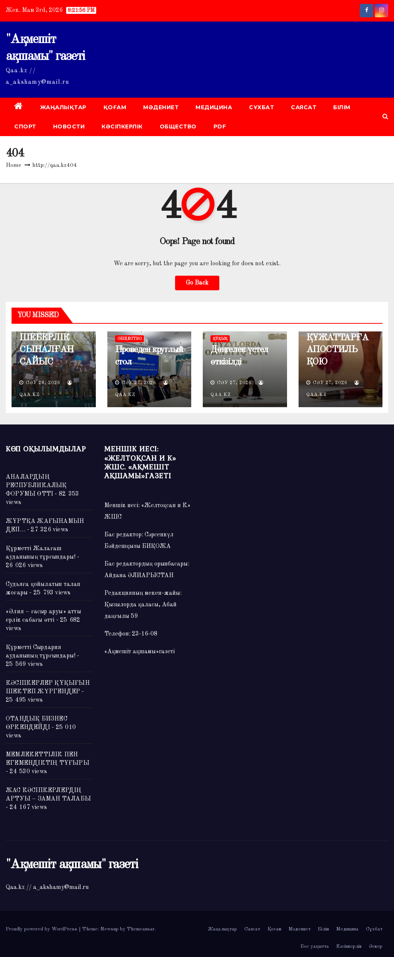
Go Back (197, 283)
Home (13, 165)
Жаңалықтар (63, 107)
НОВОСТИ (69, 126)
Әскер (375, 946)
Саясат (303, 107)
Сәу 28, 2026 (43, 383)
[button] (385, 117)
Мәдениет (161, 107)
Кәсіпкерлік (122, 126)
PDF (220, 126)
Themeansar (141, 929)
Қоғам (115, 107)
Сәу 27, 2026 (139, 383)
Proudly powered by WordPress (42, 929)
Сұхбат (261, 107)
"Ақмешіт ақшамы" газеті (72, 864)
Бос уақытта (315, 946)
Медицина (213, 107)
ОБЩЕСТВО (178, 126)
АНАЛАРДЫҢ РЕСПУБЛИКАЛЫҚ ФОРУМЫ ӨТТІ (36, 485)
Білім (342, 107)
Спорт (25, 126)
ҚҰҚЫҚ (220, 339)
